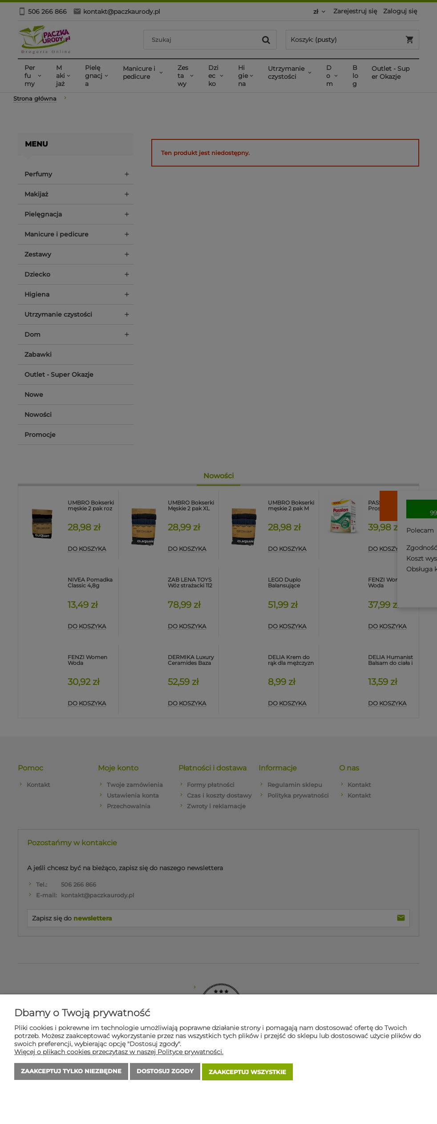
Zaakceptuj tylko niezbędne (71, 1072)
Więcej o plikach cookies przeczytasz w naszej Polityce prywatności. (118, 1053)
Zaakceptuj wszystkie (247, 1072)
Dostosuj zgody (165, 1072)
